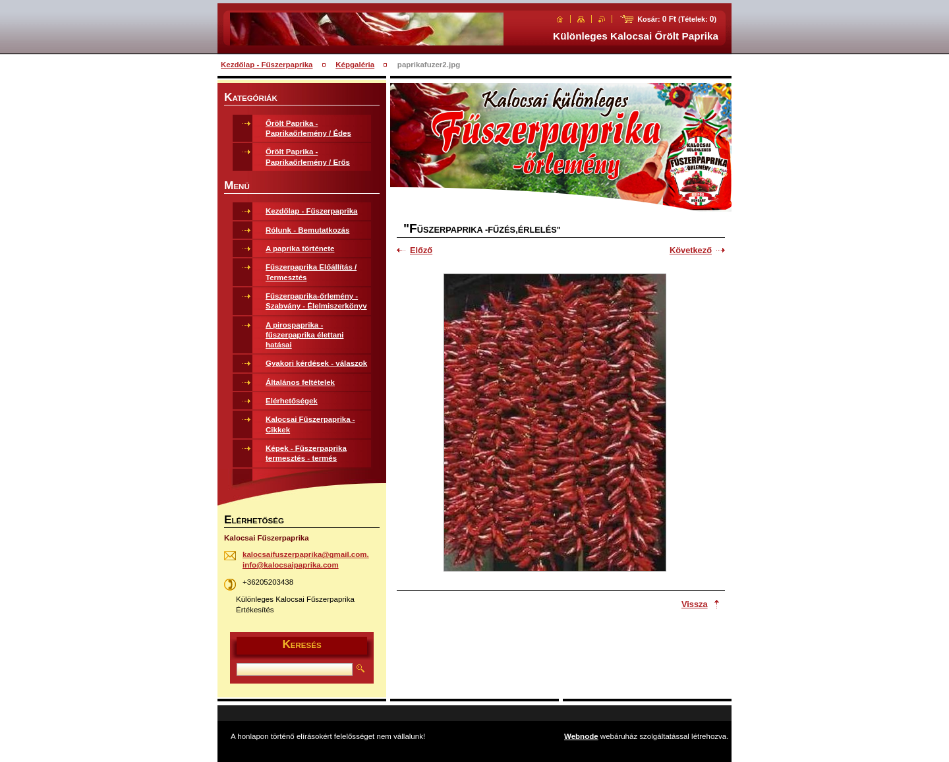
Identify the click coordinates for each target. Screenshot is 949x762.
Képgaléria (354, 65)
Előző (421, 250)
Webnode (581, 736)
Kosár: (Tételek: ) (676, 19)
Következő (691, 250)
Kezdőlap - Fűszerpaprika (267, 65)
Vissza (694, 604)
